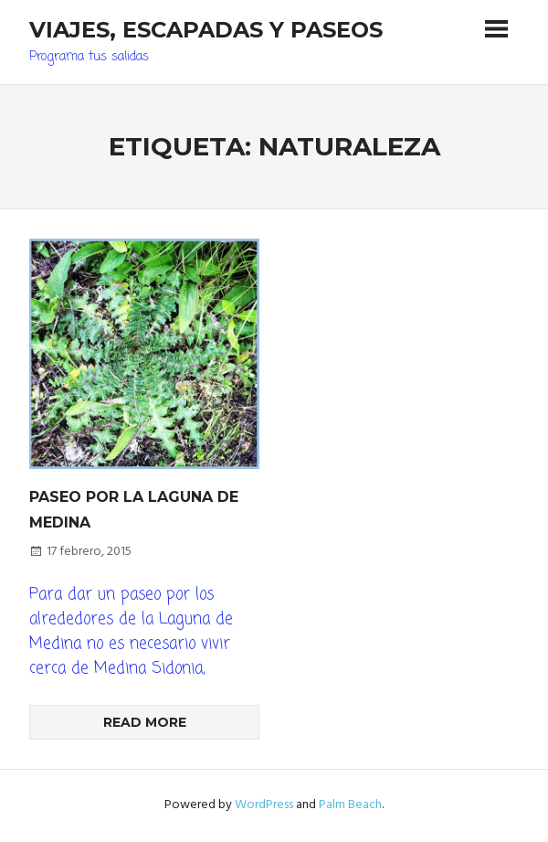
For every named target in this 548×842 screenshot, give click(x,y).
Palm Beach (350, 804)
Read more (144, 722)
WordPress (264, 804)
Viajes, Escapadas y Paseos (206, 29)
